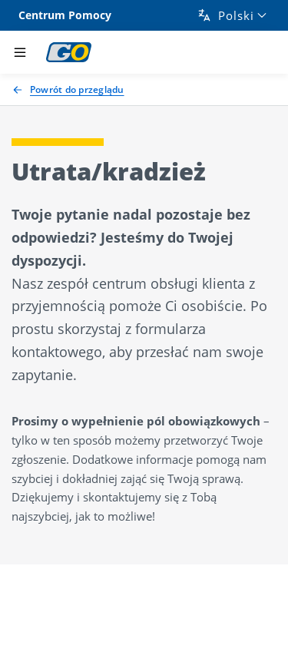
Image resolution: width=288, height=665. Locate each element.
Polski (225, 15)
